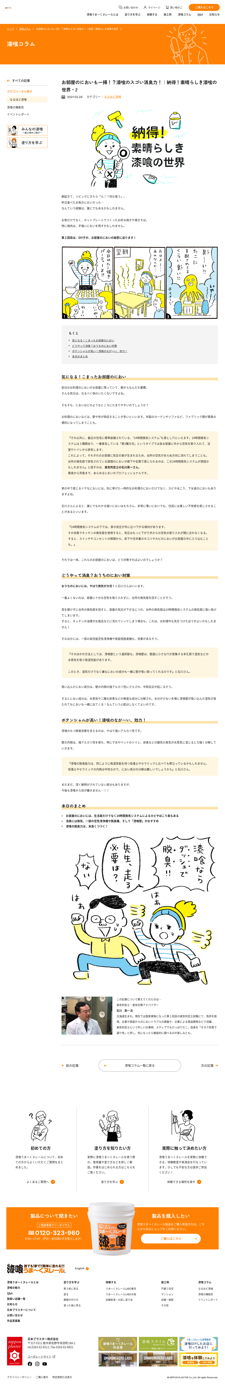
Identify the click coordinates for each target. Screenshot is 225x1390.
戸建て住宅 (167, 1288)
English (82, 1268)
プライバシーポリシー (19, 1377)
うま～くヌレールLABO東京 (121, 1288)
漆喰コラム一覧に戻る (140, 1065)
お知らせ (214, 17)
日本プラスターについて (21, 1310)
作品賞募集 (13, 1321)
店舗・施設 (167, 1299)
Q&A (200, 17)
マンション (167, 1294)
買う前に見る (71, 1288)
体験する (152, 17)
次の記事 (207, 1065)
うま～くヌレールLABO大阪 (121, 1294)
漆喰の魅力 (13, 1288)
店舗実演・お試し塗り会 (119, 1299)
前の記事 (72, 1065)
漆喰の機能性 (15, 107)
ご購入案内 (42, 1377)
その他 (165, 1305)
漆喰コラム (184, 17)
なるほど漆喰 (18, 99)
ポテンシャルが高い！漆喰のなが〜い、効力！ (99, 351)
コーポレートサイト (41, 1356)
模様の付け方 (71, 1299)
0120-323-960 (57, 1232)
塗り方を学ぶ (132, 17)
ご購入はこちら (170, 1238)
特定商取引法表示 (62, 1377)
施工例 (168, 17)
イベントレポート (18, 114)
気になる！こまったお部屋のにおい (93, 340)
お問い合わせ (15, 1315)
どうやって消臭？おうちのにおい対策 (94, 346)
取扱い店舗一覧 (16, 1299)
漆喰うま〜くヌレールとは (102, 17)
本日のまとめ (80, 356)
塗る (66, 1294)
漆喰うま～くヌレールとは (23, 1282)
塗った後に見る (72, 1305)
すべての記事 (18, 80)
